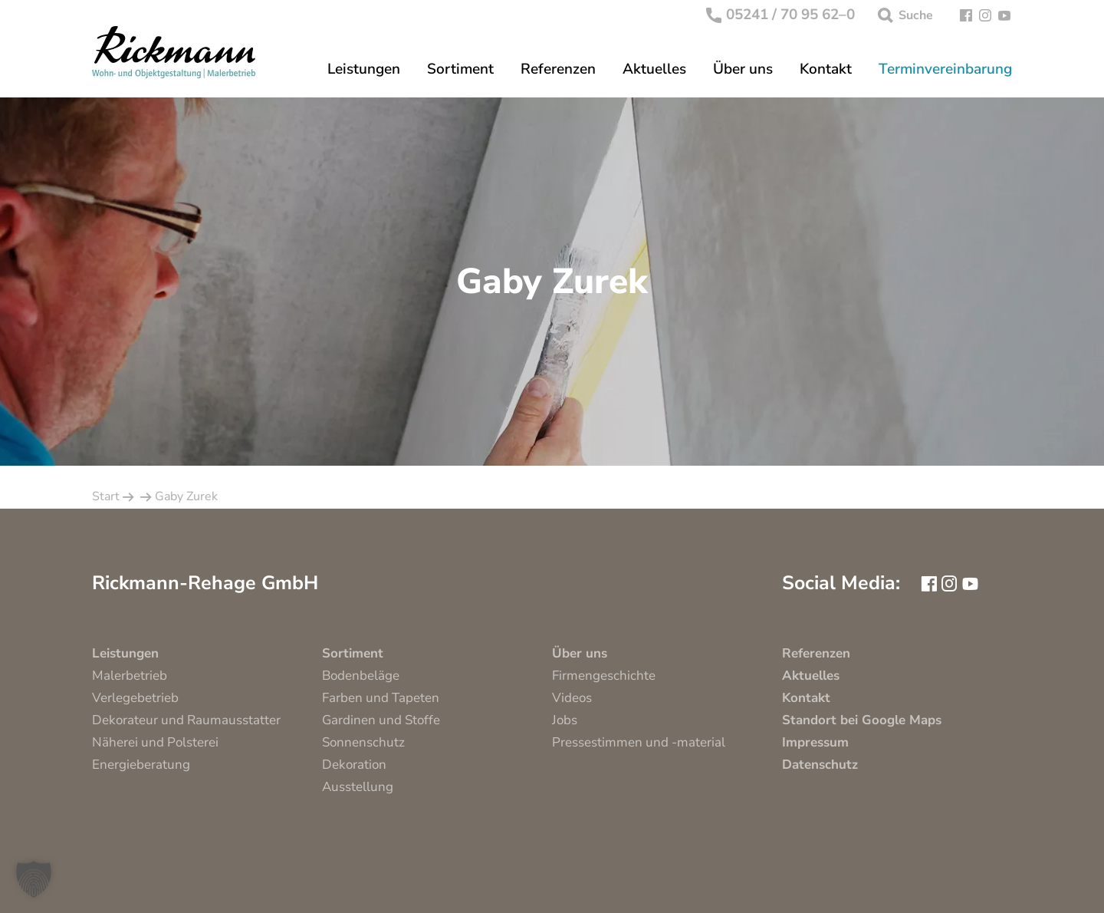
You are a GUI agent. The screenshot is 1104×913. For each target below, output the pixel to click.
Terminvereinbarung (945, 69)
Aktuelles (654, 69)
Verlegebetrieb (135, 698)
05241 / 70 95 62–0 (781, 15)
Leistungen (363, 69)
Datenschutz (820, 764)
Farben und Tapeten (380, 698)
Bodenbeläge (360, 675)
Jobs (564, 720)
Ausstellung (357, 787)
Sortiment (460, 69)
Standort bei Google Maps (861, 720)
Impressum (815, 742)
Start (106, 496)
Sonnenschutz (363, 742)
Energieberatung (141, 764)
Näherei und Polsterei (155, 742)
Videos (572, 698)
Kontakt (826, 69)
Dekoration (354, 764)
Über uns (743, 69)
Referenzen (558, 69)
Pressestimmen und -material (638, 742)
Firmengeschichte (604, 675)
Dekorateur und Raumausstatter (186, 720)
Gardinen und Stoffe (381, 720)
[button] (33, 879)
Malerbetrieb (129, 675)
